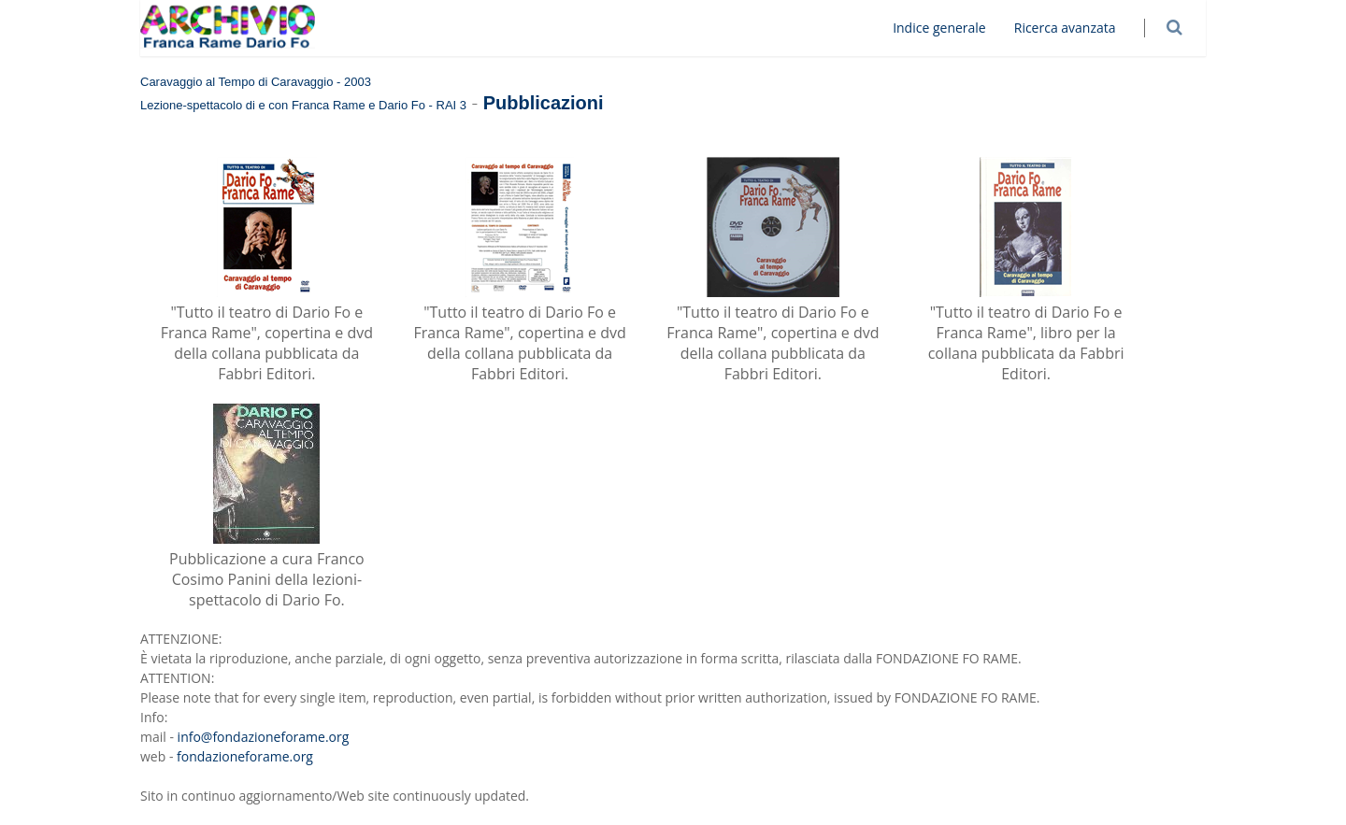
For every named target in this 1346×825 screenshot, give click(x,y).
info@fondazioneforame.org (264, 737)
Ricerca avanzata (1078, 27)
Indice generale (953, 27)
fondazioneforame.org (245, 756)
